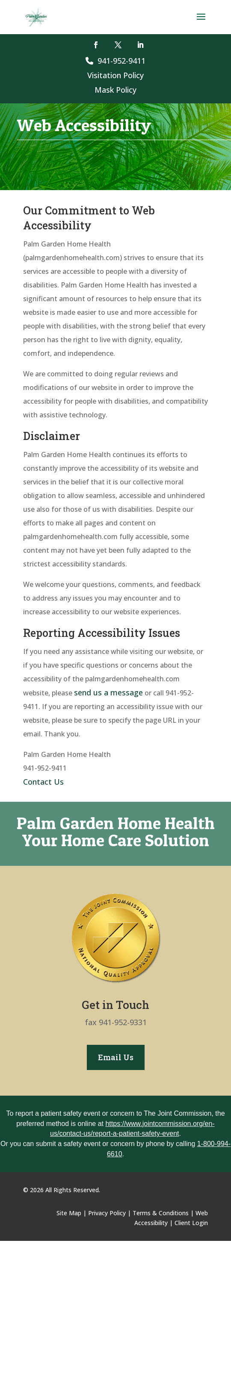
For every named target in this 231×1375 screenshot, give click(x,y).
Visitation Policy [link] (115, 75)
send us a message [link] (108, 692)
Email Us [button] (115, 1057)
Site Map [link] (68, 1213)
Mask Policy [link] (115, 90)
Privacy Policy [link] (107, 1213)
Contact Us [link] (43, 782)
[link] (36, 16)
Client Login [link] (191, 1223)
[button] (201, 22)
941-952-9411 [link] (115, 61)
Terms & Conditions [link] (161, 1213)
